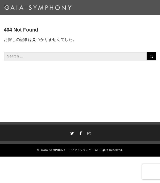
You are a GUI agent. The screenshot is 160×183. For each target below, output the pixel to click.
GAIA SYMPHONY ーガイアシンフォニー (67, 150)
